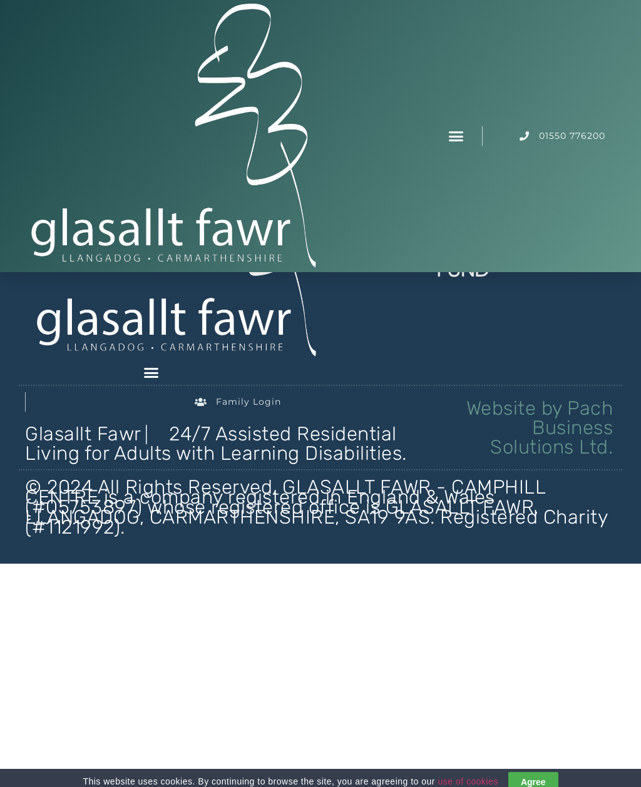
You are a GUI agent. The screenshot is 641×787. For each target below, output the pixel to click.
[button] (456, 136)
